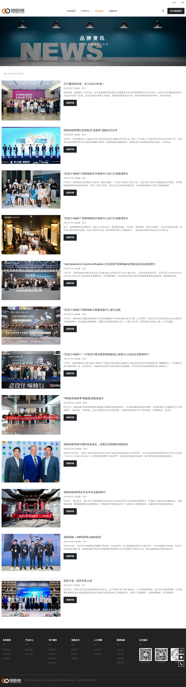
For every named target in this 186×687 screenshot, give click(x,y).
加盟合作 (113, 10)
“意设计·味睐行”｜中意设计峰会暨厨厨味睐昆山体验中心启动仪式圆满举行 (106, 354)
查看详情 (70, 102)
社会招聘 (97, 649)
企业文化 (120, 654)
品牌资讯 (20, 73)
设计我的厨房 (176, 11)
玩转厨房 (6, 658)
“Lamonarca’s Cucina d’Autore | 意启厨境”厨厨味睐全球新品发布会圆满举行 (110, 264)
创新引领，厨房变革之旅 (78, 581)
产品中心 (85, 10)
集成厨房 (28, 649)
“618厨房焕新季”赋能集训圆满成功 (83, 398)
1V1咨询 (52, 654)
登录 (182, 2)
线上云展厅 (29, 654)
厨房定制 (52, 649)
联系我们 (75, 658)
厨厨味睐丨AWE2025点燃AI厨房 (82, 537)
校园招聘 (97, 654)
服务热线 (52, 662)
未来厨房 (71, 10)
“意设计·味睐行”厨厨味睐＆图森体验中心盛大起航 (92, 310)
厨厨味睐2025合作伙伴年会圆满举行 (85, 492)
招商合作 (75, 649)
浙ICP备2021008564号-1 (87, 680)
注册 (174, 2)
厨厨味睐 (99, 10)
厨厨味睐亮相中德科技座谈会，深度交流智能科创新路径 (96, 444)
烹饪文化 (6, 654)
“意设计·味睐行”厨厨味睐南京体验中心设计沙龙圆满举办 (96, 218)
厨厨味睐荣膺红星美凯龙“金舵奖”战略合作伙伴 (90, 130)
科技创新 (120, 658)
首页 (5, 73)
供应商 (74, 654)
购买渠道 (52, 658)
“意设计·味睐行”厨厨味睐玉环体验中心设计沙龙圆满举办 (96, 173)
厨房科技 (6, 649)
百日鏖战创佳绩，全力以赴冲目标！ (84, 84)
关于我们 (120, 649)
